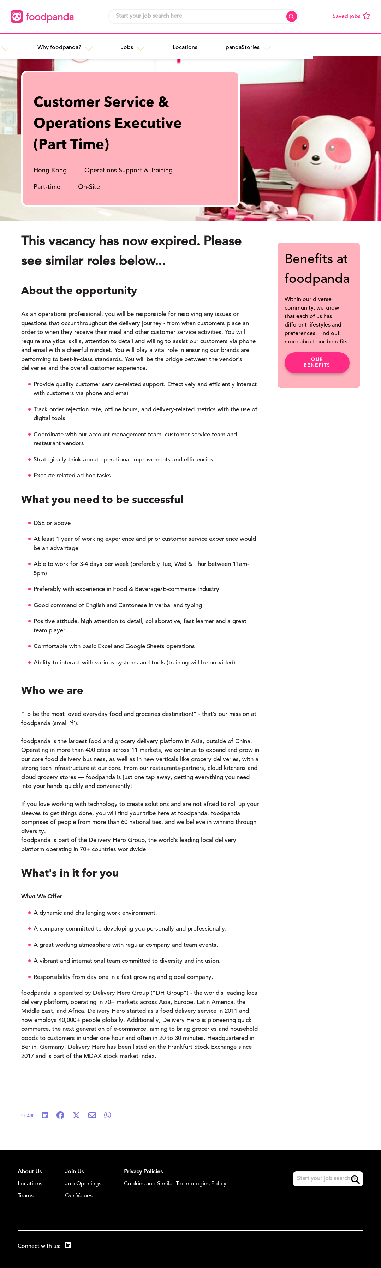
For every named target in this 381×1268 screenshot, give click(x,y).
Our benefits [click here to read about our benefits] (317, 363)
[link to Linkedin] (69, 1246)
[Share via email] (95, 1116)
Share (28, 1116)
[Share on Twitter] (79, 1116)
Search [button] (291, 16)
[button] (77, 45)
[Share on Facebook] (63, 1116)
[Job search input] (203, 16)
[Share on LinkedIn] (48, 1116)
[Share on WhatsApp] (111, 1116)
